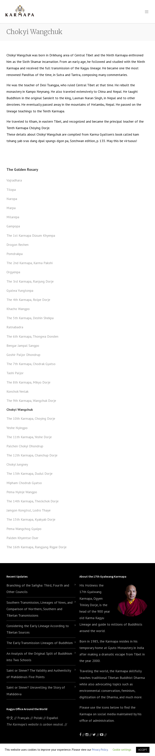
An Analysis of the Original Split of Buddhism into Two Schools (39, 656)
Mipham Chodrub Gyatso (24, 483)
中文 (9, 718)
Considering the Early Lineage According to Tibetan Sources (37, 629)
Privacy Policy (100, 749)
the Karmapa (109, 641)
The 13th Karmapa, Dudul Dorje (29, 473)
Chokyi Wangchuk (19, 409)
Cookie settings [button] (122, 749)
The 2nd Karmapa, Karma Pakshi (29, 263)
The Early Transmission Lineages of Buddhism (39, 643)
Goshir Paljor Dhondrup (23, 354)
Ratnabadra (14, 327)
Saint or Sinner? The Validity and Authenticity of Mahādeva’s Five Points (38, 673)
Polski (38, 718)
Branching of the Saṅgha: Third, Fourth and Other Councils (37, 588)
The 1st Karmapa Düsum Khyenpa (30, 235)
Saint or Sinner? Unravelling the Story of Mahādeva (35, 690)
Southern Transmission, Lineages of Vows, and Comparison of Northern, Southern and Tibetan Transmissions (39, 609)
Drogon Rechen (17, 244)
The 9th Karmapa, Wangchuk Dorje (31, 400)
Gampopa (13, 226)
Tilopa (11, 189)
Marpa (11, 208)
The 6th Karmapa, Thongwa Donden (32, 336)
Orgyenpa (13, 272)
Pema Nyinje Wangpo (21, 492)
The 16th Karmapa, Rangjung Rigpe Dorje (36, 547)
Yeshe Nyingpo (17, 428)
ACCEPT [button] (142, 749)
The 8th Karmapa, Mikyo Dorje (28, 382)
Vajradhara (14, 180)
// (96, 734)
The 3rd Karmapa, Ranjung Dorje (30, 281)
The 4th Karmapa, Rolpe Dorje (28, 299)
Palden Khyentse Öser (22, 538)
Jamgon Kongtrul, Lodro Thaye (28, 510)
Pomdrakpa (14, 254)
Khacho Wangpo (18, 309)
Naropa (11, 199)
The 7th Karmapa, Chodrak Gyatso (30, 364)
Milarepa (12, 217)
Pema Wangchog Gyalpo (23, 529)
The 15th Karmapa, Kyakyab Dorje (30, 519)
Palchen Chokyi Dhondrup (24, 446)
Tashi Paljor (15, 373)
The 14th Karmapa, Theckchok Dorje (32, 501)
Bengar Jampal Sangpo (22, 345)
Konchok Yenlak (17, 391)
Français (23, 718)
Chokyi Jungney (17, 464)
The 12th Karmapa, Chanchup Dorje (31, 455)
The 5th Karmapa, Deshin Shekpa (30, 318)
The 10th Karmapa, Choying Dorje (30, 418)
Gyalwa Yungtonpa (19, 290)
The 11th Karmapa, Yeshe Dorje (29, 437)
